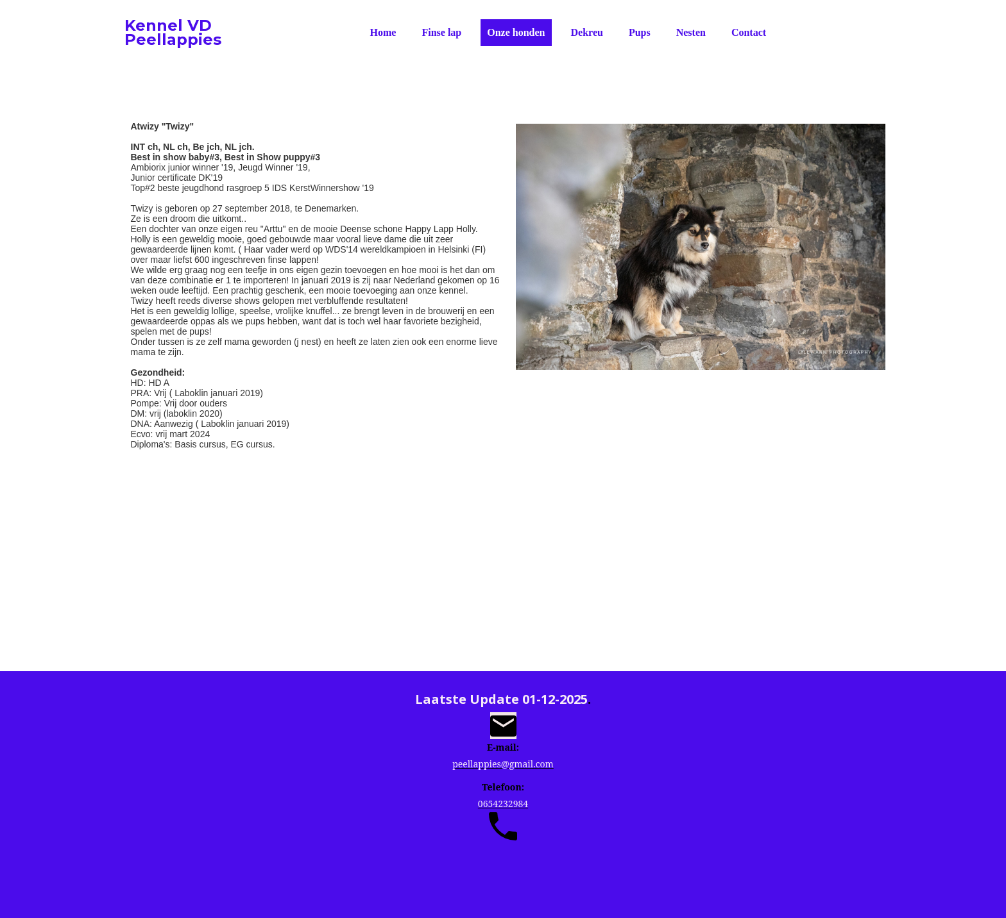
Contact (748, 32)
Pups (640, 32)
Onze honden (516, 32)
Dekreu (587, 32)
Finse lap (441, 32)
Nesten (691, 32)
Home (383, 32)
